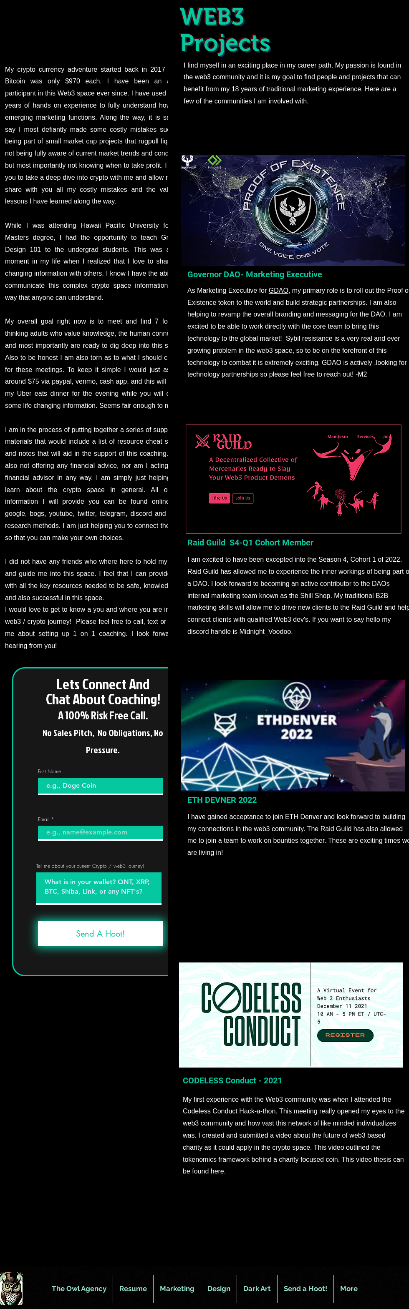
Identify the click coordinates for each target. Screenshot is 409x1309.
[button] (177, 1289)
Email (43, 819)
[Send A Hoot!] (100, 933)
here (217, 1171)
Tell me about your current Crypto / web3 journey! (90, 866)
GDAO (278, 290)
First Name (49, 771)
